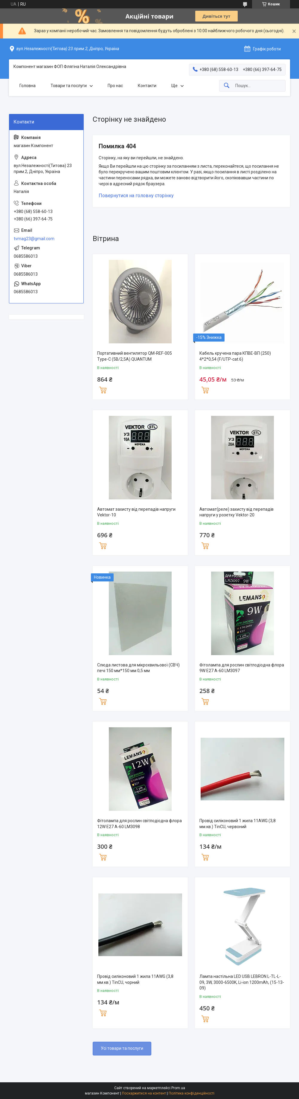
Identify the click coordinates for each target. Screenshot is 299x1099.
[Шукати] (226, 85)
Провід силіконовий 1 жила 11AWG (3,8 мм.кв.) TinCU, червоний (237, 823)
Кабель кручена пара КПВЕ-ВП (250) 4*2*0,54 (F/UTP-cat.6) (235, 356)
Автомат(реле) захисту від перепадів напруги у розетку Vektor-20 (236, 512)
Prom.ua (178, 1088)
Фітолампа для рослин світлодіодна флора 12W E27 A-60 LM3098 (139, 823)
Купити (103, 389)
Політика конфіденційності (191, 1093)
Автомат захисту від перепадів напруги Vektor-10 (136, 512)
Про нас (115, 85)
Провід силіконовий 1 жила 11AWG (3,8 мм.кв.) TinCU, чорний (135, 979)
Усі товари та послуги (122, 1048)
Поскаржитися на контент (144, 1093)
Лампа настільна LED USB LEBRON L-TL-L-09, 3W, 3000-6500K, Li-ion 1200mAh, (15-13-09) (241, 982)
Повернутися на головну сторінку (136, 195)
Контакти (147, 85)
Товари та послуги (69, 85)
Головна (27, 85)
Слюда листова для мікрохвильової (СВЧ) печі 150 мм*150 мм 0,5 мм (138, 668)
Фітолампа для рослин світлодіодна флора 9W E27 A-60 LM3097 (241, 668)
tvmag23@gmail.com (34, 238)
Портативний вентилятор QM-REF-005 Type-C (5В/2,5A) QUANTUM (134, 356)
